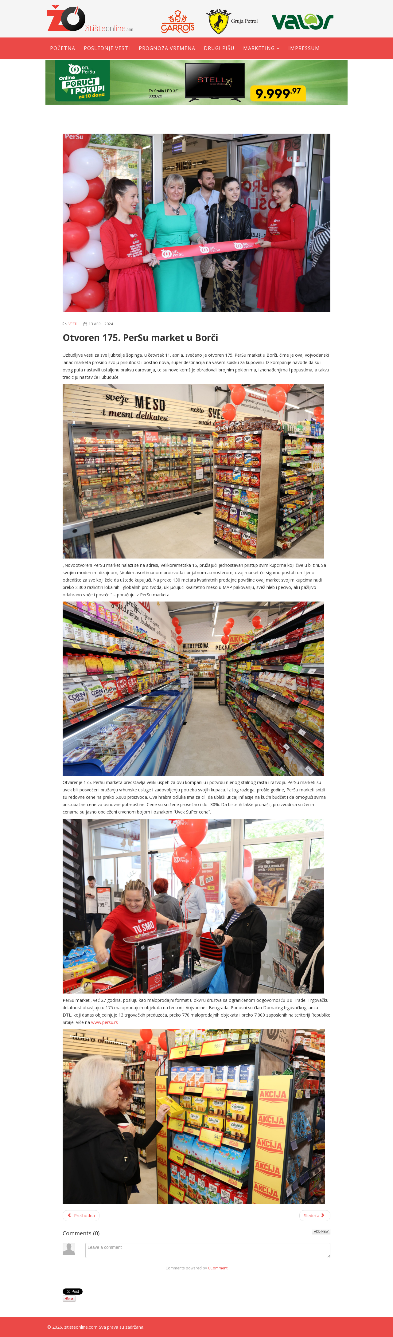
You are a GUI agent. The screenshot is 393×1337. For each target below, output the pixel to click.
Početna (62, 48)
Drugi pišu (219, 48)
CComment (218, 1267)
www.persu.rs (104, 1022)
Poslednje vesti (107, 48)
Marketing (259, 48)
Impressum (304, 48)
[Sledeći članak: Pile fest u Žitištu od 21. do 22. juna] (315, 1215)
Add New (321, 1231)
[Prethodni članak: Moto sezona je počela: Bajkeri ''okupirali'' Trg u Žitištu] (81, 1215)
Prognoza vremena (167, 48)
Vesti (72, 324)
